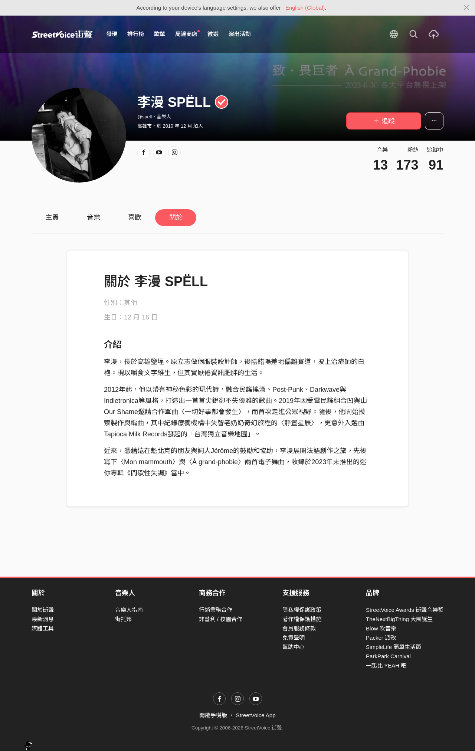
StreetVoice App (256, 715)
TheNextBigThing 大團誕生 (399, 619)
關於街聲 (43, 610)
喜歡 (134, 217)
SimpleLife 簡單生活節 (393, 647)
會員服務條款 (299, 628)
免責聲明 (293, 637)
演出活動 (240, 34)
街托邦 (123, 619)
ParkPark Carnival (388, 656)
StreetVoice (62, 34)
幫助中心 (293, 647)
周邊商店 (187, 33)
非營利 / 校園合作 (221, 619)
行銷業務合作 (215, 610)
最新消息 (43, 619)
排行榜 (135, 34)
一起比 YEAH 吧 (386, 665)
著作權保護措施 (301, 619)
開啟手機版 (213, 715)
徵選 (213, 34)
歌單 (159, 34)
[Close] (466, 7)
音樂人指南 (129, 610)
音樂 (93, 217)
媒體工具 (43, 628)
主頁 (52, 217)
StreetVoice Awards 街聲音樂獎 (404, 610)
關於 (176, 217)
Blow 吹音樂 (381, 628)
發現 (111, 34)
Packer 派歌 (381, 637)
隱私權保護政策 (301, 610)
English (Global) (305, 7)
